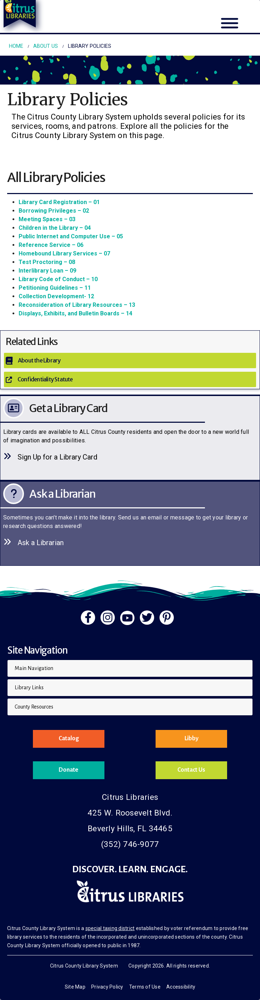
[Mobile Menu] (229, 27)
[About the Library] (130, 360)
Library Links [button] (29, 687)
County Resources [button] (34, 707)
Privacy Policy (107, 987)
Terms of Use (145, 987)
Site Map (75, 987)
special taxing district (110, 928)
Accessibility (180, 987)
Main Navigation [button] (34, 668)
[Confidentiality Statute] (130, 379)
